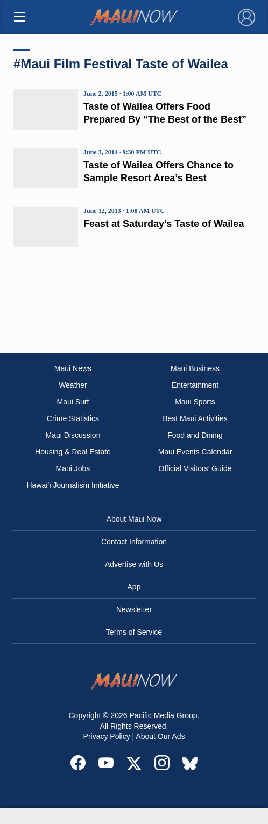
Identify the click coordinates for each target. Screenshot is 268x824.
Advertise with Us (134, 564)
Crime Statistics (73, 418)
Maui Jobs (73, 468)
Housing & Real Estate (73, 451)
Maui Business (195, 368)
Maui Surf (73, 401)
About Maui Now (134, 519)
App (134, 587)
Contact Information (134, 541)
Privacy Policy (106, 736)
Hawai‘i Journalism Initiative (72, 485)
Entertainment (195, 385)
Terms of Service (134, 632)
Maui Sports (195, 401)
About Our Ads (160, 736)
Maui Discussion (73, 435)
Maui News (72, 368)
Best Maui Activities (195, 418)
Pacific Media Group (164, 715)
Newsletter (134, 609)
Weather (73, 385)
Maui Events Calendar (195, 451)
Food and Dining (195, 435)
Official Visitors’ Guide (195, 468)
